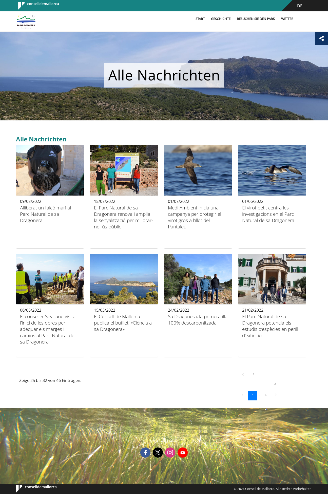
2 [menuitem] (277, 383)
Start (200, 19)
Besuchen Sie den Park (256, 19)
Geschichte (220, 19)
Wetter (287, 19)
